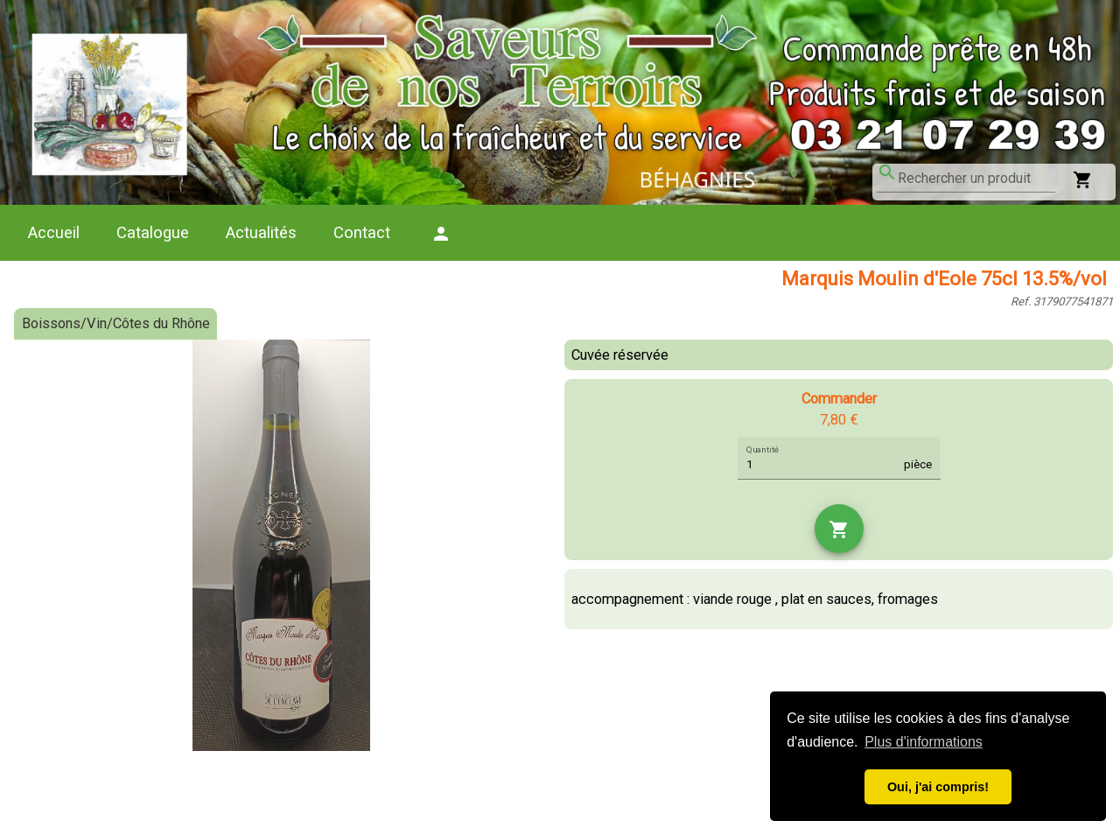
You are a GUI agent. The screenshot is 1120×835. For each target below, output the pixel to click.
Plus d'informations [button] (923, 741)
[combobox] (976, 178)
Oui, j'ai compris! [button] (938, 787)
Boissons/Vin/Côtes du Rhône (116, 323)
